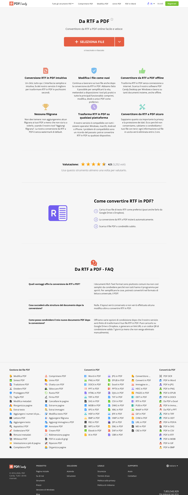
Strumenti (40, 480)
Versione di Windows (45, 489)
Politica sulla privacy (106, 480)
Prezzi (38, 485)
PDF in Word (130, 3)
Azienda (70, 471)
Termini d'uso (104, 476)
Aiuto (130, 471)
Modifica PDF (102, 3)
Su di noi (40, 476)
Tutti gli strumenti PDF (62, 3)
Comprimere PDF (85, 3)
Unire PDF (116, 3)
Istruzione (71, 476)
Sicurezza (102, 471)
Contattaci (132, 476)
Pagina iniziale (42, 471)
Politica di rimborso (106, 485)
